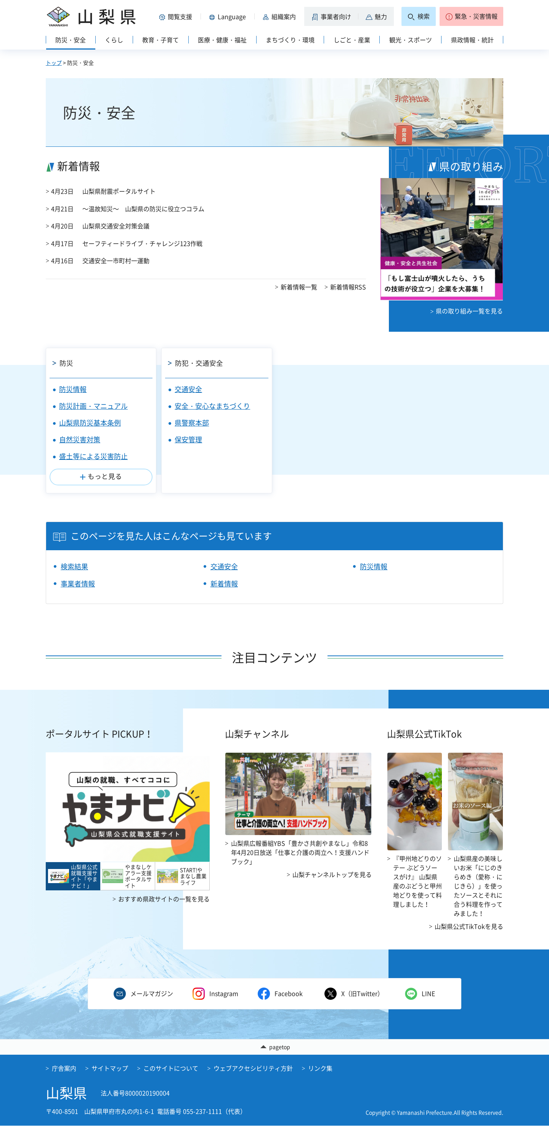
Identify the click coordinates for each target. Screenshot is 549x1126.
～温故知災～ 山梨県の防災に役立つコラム (143, 208)
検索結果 (74, 566)
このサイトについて (170, 1068)
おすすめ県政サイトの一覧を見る (164, 898)
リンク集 (320, 1068)
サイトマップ (110, 1068)
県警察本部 (192, 423)
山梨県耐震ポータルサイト (119, 191)
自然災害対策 (79, 439)
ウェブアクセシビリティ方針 (253, 1068)
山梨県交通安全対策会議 (115, 225)
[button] (177, 16)
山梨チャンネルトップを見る (332, 874)
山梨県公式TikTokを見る (469, 926)
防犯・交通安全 (199, 363)
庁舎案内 (64, 1068)
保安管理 (188, 439)
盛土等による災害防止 (93, 456)
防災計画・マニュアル (93, 406)
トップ (54, 62)
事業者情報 (78, 583)
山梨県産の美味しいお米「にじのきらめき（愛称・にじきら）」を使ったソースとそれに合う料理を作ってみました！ (478, 886)
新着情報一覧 (299, 286)
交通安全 (188, 389)
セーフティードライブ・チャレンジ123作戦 (142, 243)
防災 (66, 363)
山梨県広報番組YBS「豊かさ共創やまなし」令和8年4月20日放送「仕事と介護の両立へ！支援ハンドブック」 (300, 852)
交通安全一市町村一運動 (115, 260)
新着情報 (224, 583)
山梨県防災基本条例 (90, 423)
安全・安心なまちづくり (212, 406)
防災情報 (73, 389)
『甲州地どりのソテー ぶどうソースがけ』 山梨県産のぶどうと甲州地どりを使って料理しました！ (417, 881)
